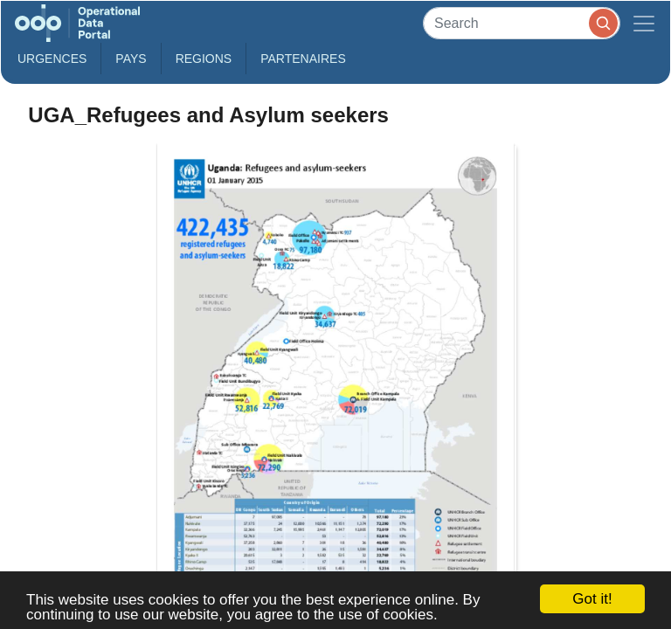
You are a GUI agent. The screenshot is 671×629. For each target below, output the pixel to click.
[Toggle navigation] (644, 23)
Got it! (592, 599)
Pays (130, 59)
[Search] (521, 23)
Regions (204, 59)
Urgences (51, 59)
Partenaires (303, 59)
